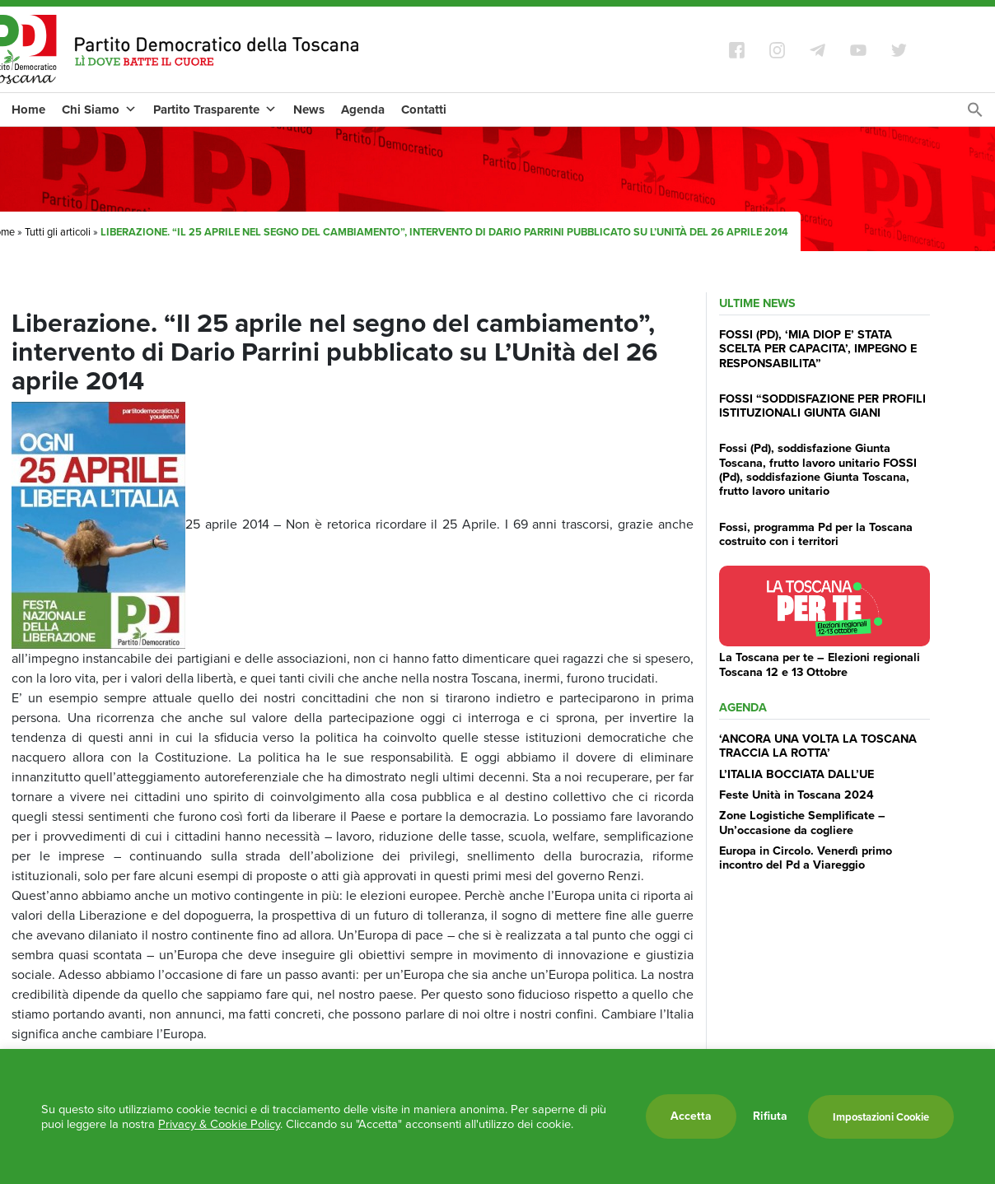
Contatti (423, 109)
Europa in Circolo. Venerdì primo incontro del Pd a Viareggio (805, 857)
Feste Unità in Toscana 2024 (796, 794)
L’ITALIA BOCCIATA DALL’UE (796, 774)
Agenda (363, 109)
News (309, 109)
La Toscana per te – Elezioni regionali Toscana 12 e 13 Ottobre (819, 664)
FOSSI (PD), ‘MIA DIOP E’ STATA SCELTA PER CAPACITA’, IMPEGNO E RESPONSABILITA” (818, 348)
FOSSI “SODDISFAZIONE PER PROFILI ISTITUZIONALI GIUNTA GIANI (822, 405)
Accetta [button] (691, 1116)
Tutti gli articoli (58, 232)
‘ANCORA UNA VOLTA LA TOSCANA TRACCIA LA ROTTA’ (818, 746)
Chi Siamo (99, 109)
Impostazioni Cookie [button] (881, 1117)
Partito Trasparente (215, 109)
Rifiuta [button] (770, 1116)
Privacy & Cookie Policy (219, 1124)
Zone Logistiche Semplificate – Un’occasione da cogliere (802, 822)
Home (28, 109)
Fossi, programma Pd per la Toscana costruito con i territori (816, 534)
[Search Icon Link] (975, 114)
